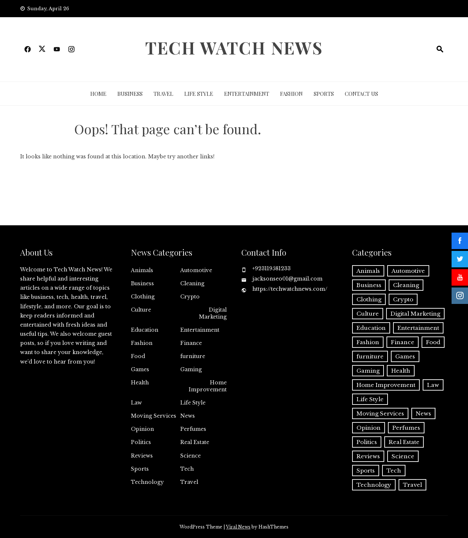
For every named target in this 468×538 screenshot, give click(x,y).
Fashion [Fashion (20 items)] (367, 342)
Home (98, 93)
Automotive (196, 270)
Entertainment (246, 93)
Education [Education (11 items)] (371, 327)
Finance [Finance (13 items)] (402, 342)
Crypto (190, 296)
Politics (141, 442)
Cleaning (192, 283)
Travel (163, 93)
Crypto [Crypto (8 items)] (403, 299)
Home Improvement (208, 385)
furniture (192, 356)
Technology (147, 482)
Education (144, 330)
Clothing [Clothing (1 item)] (368, 299)
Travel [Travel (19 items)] (412, 484)
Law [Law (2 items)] (433, 384)
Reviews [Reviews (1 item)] (368, 456)
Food (138, 356)
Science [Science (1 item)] (403, 456)
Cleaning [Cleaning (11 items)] (406, 285)
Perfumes (193, 429)
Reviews (142, 455)
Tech (187, 469)
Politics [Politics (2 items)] (366, 442)
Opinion (142, 429)
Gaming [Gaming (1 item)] (368, 370)
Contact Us (361, 93)
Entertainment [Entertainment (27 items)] (418, 327)
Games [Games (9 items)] (405, 356)
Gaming (191, 369)
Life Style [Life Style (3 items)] (370, 399)
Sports (324, 93)
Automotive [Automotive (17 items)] (408, 270)
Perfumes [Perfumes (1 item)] (406, 427)
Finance (191, 343)
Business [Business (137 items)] (368, 285)
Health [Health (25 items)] (400, 370)
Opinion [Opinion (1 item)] (368, 427)
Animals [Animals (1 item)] (368, 270)
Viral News (238, 527)
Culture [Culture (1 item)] (367, 313)
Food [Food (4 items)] (433, 342)
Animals (142, 270)
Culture (141, 309)
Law (136, 402)
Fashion (291, 93)
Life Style (198, 93)
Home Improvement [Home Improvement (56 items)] (385, 384)
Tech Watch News (234, 47)
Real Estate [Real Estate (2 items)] (404, 442)
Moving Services (153, 416)
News (187, 416)
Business (130, 93)
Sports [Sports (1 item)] (365, 470)
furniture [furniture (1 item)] (370, 356)
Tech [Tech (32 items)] (393, 470)
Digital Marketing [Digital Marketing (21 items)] (415, 313)
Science (190, 455)
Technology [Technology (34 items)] (373, 484)
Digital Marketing (213, 313)
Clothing (143, 296)
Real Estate (194, 442)
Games (140, 369)
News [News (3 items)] (423, 413)
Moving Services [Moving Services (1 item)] (380, 413)
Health (140, 382)
